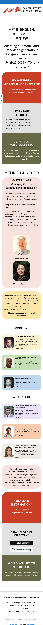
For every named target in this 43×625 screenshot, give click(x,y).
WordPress (33, 619)
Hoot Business (19, 619)
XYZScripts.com (31, 624)
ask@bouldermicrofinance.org (21, 611)
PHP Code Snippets (12, 624)
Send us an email (21, 543)
